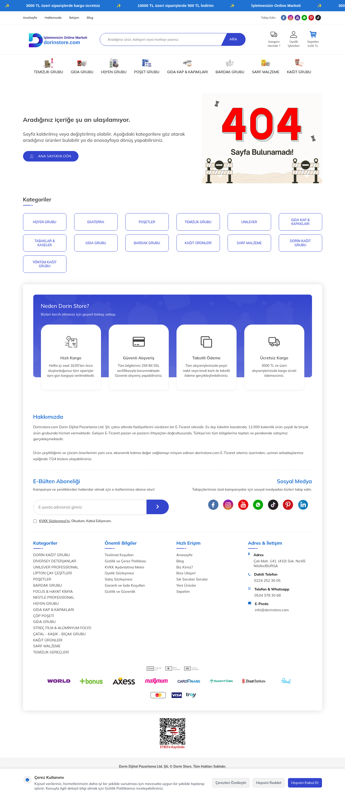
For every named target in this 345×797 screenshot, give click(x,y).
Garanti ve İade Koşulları (125, 586)
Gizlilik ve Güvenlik (120, 592)
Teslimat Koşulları (119, 556)
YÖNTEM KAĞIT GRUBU (44, 265)
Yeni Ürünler (186, 586)
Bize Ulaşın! (186, 574)
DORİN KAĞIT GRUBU (300, 244)
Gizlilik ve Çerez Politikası (125, 562)
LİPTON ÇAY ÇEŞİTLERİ (52, 574)
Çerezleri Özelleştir (231, 782)
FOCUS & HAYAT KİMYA (53, 592)
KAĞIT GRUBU (299, 66)
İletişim (74, 17)
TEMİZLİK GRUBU (48, 66)
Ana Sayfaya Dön (51, 156)
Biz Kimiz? (184, 568)
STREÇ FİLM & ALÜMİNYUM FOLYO (62, 629)
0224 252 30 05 (267, 581)
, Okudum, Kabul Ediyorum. (72, 522)
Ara (232, 39)
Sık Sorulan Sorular (192, 580)
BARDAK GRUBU (230, 66)
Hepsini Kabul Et (305, 782)
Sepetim (183, 592)
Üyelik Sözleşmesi (119, 574)
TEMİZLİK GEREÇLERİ (51, 653)
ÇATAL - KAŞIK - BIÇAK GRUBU (59, 635)
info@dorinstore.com (272, 611)
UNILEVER (249, 222)
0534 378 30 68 (267, 596)
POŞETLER (146, 222)
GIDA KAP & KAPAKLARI (187, 66)
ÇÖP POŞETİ (43, 617)
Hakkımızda (53, 17)
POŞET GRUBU (147, 66)
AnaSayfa (30, 17)
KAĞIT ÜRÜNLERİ (198, 243)
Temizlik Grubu (198, 222)
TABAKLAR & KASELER (44, 244)
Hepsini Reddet (268, 782)
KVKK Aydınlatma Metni (124, 568)
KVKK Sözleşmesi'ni (54, 522)
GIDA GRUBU (82, 66)
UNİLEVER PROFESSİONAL (56, 568)
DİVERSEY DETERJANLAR (54, 562)
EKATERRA (96, 222)
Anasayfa (184, 556)
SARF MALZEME (265, 66)
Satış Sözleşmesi (118, 580)
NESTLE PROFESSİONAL (53, 599)
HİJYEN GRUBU (114, 66)
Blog (90, 17)
